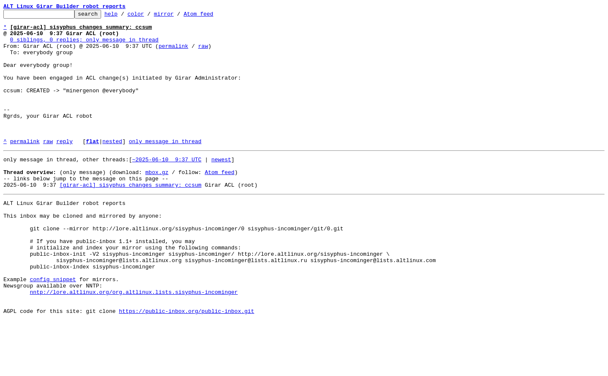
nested (112, 167)
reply (64, 167)
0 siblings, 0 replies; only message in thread (84, 46)
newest (221, 187)
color (148, 16)
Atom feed (211, 16)
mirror (177, 16)
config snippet (53, 328)
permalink (173, 53)
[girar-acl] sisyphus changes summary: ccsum (130, 217)
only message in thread (165, 167)
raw (203, 53)
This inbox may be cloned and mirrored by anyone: (82, 252)
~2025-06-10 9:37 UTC (166, 187)
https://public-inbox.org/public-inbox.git (186, 366)
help (124, 16)
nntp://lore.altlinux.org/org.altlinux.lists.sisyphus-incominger (133, 344)
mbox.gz (156, 202)
